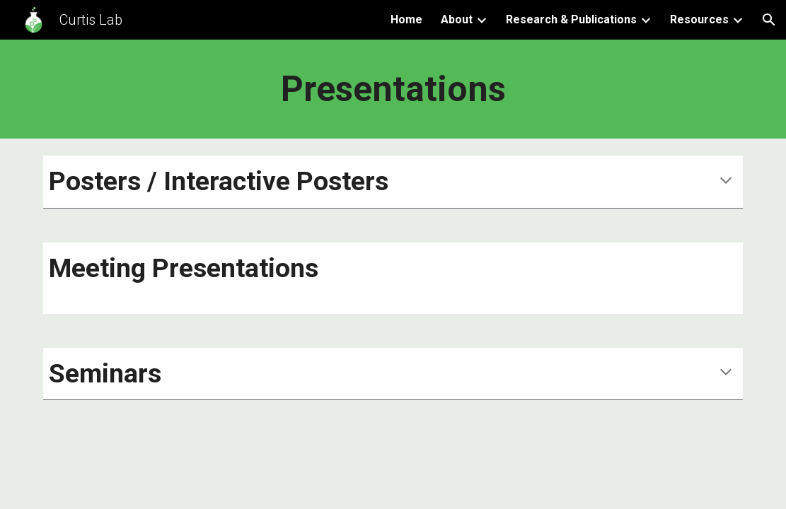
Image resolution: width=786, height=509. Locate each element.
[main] (393, 89)
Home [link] (406, 19)
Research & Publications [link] (571, 19)
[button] (769, 20)
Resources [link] (699, 19)
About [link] (457, 19)
